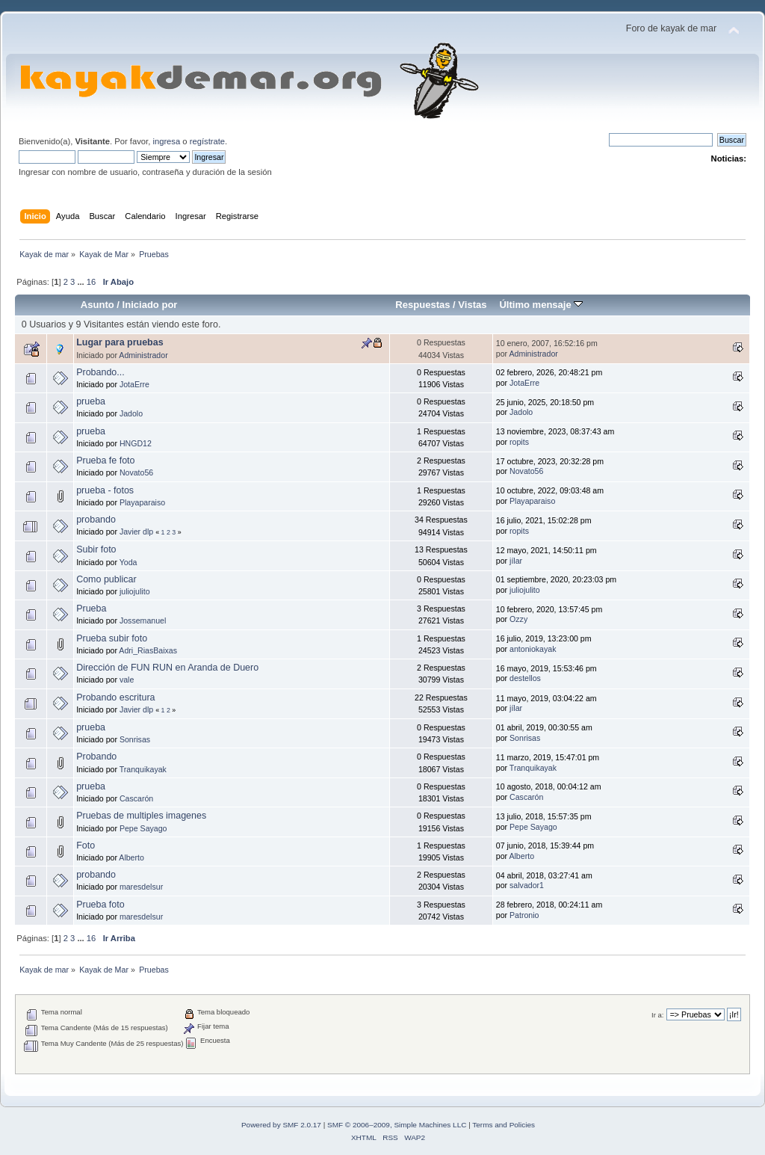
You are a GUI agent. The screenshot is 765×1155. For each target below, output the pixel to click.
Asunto (97, 304)
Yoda (128, 562)
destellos (525, 678)
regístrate (207, 141)
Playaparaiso (142, 502)
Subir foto (96, 549)
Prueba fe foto (105, 460)
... (81, 281)
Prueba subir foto (111, 638)
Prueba (91, 608)
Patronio (524, 915)
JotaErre (134, 384)
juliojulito (135, 591)
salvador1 (527, 885)
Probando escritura (115, 697)
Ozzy (518, 619)
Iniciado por (150, 304)
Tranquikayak (143, 769)
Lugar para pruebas (119, 342)
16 (91, 281)
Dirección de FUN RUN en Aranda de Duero (167, 667)
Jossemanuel (143, 620)
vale (127, 679)
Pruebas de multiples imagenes (141, 815)
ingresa (166, 141)
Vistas (472, 304)
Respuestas (422, 304)
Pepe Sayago (143, 828)
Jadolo (131, 413)
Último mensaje (541, 304)
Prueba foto (100, 904)
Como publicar (106, 579)
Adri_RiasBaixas (148, 650)
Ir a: (657, 1015)
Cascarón (136, 798)
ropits (519, 441)
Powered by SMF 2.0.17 (281, 1125)
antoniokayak (533, 648)
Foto (85, 845)
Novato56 (136, 472)
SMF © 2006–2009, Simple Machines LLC (396, 1125)
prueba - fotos (105, 490)
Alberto (131, 857)
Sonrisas (135, 739)
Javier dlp (136, 531)
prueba (90, 401)
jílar (516, 560)
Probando (96, 756)
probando (96, 519)
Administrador (143, 355)
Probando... (100, 372)
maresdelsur (141, 886)
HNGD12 (136, 443)
